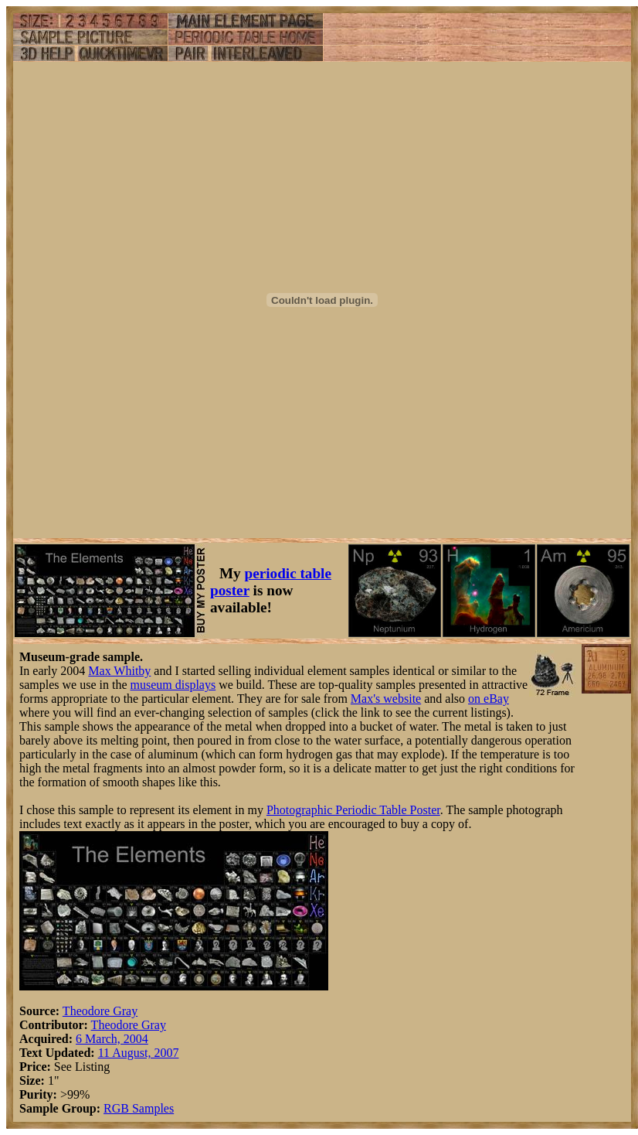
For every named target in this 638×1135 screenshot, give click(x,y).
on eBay (488, 698)
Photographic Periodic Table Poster (353, 809)
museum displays (173, 684)
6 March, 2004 (112, 1038)
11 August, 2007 (138, 1052)
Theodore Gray (100, 1010)
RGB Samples (139, 1108)
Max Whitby (119, 670)
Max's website (386, 698)
